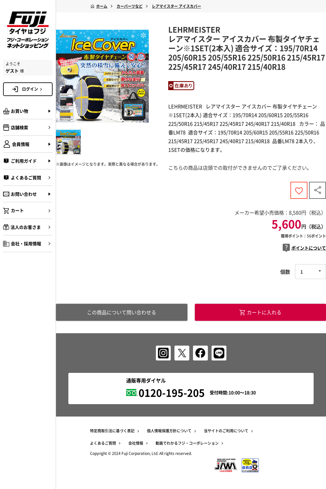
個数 (285, 271)
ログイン (33, 89)
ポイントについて (304, 248)
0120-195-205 (172, 392)
